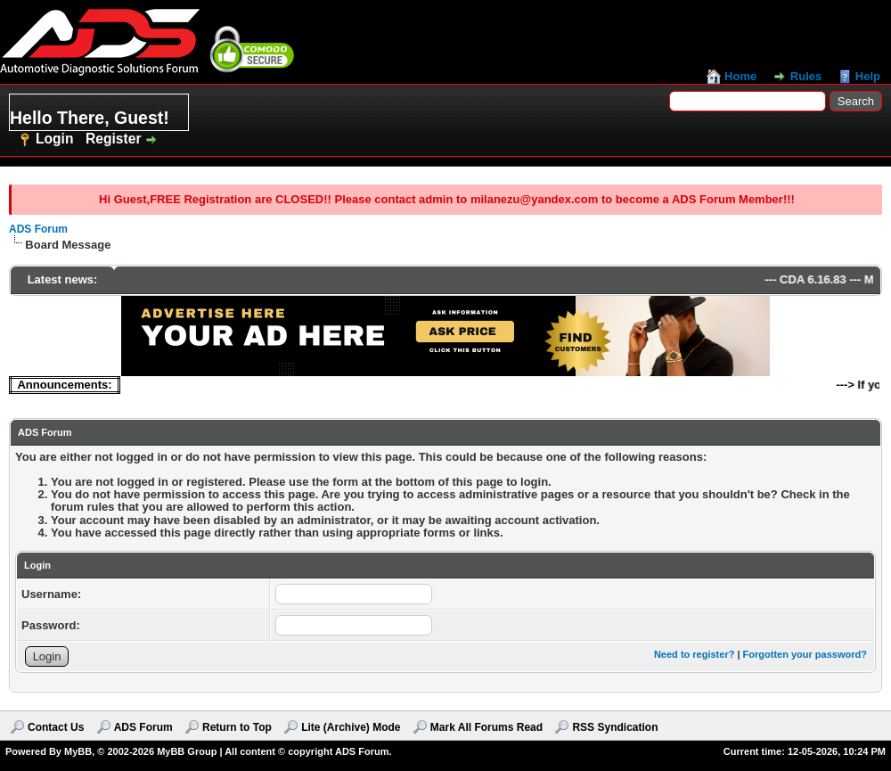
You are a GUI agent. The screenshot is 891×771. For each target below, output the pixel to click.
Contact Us (56, 727)
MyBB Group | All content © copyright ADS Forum (272, 751)
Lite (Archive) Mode (350, 727)
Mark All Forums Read (486, 727)
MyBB (78, 751)
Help (867, 76)
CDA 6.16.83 (820, 279)
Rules (806, 76)
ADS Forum (38, 229)
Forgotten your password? (805, 654)
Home (740, 76)
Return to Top (237, 727)
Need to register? (694, 654)
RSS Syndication (615, 727)
